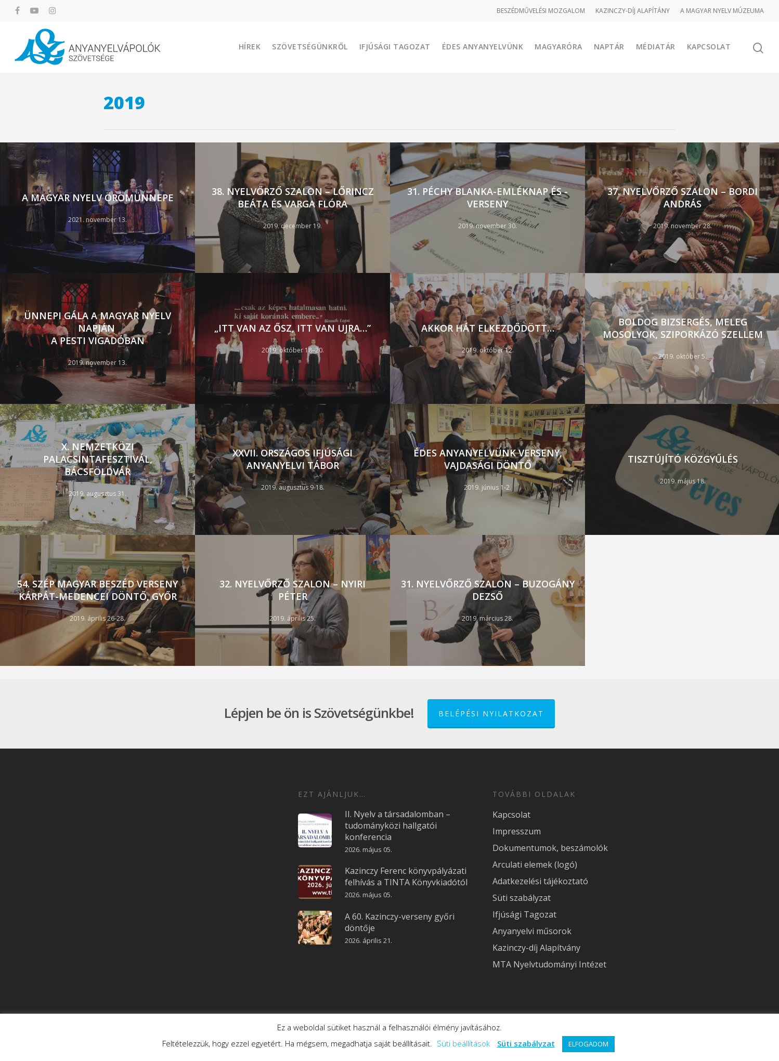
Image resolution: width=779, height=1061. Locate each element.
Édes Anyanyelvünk (483, 46)
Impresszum (516, 831)
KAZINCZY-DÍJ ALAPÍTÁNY (632, 10)
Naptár (609, 46)
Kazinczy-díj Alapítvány (536, 947)
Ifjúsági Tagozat (395, 46)
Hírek (250, 46)
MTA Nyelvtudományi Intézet (549, 964)
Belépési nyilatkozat (491, 713)
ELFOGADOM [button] (588, 1044)
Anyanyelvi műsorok (532, 931)
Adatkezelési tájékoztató (540, 881)
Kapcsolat (709, 46)
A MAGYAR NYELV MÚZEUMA (722, 10)
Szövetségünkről (310, 46)
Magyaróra (558, 46)
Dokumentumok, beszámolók (550, 848)
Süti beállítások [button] (463, 1043)
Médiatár (656, 46)
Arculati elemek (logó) (534, 864)
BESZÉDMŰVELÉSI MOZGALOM (541, 10)
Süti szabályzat (521, 897)
